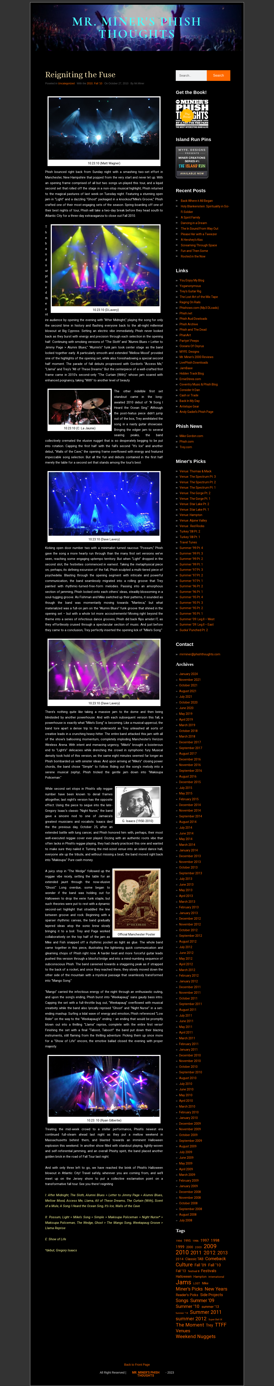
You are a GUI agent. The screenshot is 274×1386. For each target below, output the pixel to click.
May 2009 (185, 1163)
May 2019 (185, 713)
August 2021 (188, 691)
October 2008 (188, 1203)
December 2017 (190, 742)
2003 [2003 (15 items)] (198, 1247)
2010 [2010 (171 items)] (182, 1252)
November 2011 (190, 992)
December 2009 (190, 1123)
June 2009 (186, 1157)
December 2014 (190, 805)
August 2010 (188, 1078)
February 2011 (189, 1044)
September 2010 (190, 1072)
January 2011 (188, 1049)
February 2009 (189, 1180)
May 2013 (185, 890)
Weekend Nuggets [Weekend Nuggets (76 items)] (196, 1336)
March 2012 (187, 970)
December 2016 (190, 759)
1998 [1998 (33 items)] (215, 1240)
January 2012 (188, 981)
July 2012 (185, 947)
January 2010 (188, 1118)
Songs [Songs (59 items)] (182, 1300)
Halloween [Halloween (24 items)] (184, 1276)
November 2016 (190, 765)
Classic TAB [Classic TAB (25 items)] (194, 1259)
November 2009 (190, 1129)
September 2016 (190, 770)
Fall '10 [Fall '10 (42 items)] (214, 1265)
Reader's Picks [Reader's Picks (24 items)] (187, 1295)
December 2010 (190, 1055)
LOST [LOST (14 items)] (196, 1283)
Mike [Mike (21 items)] (205, 1283)
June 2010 (186, 1089)
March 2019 (187, 725)
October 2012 (188, 930)
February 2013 (189, 907)
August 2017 (188, 753)
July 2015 (185, 788)
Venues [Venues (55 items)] (183, 1330)
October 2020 (188, 702)
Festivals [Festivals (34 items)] (208, 1271)
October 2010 (188, 1066)
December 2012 (190, 918)
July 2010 (185, 1084)
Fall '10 (98, 83)
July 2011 (185, 1015)
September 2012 (190, 935)
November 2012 (190, 924)
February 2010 (189, 1112)
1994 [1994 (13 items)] (179, 1240)
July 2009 (185, 1152)
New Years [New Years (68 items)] (216, 1289)
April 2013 (186, 896)
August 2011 (188, 1009)
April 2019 (186, 719)
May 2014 (185, 839)
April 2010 (186, 1100)
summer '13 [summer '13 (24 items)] (210, 1307)
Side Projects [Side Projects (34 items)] (211, 1294)
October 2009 (188, 1135)
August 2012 (188, 941)
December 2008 (190, 1192)
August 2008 (188, 1214)
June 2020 (186, 708)
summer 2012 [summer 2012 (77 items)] (191, 1319)
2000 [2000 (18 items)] (189, 1247)
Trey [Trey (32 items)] (209, 1325)
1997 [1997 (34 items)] (204, 1240)
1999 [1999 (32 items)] (180, 1247)
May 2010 (185, 1095)
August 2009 (188, 1146)
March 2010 (187, 1106)
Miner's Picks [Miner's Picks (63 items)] (189, 1289)
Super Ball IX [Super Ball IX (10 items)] (215, 1319)
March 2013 (187, 901)
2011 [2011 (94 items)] (196, 1253)
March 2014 (187, 844)
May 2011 (185, 1027)
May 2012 (185, 958)
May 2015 (185, 793)
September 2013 (190, 873)
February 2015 (189, 799)
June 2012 (186, 953)
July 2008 (185, 1220)
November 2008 (190, 1197)
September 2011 (190, 1004)
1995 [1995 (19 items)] (187, 1241)
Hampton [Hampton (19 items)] (200, 1277)
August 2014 (188, 822)
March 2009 (187, 1174)
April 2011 (186, 1032)
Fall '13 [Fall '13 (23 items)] (181, 1271)
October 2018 (188, 731)
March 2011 (187, 1038)
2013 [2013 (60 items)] (222, 1252)
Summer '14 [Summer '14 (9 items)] (182, 1313)
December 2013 (190, 856)
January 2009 (188, 1186)
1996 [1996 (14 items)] (195, 1240)
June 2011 (186, 1021)
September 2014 (190, 816)
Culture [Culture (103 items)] (184, 1264)
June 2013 (186, 884)
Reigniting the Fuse (80, 74)
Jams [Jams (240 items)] (183, 1282)
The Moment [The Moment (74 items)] (190, 1325)
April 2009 (186, 1169)
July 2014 (185, 827)
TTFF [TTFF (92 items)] (220, 1325)
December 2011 (190, 987)
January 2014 (188, 850)
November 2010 (190, 1061)
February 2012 (189, 975)
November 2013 (190, 862)
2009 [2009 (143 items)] (210, 1246)
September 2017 (190, 748)
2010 (90, 83)
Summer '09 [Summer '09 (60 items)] (202, 1300)
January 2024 (188, 674)
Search (218, 75)
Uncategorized (66, 83)
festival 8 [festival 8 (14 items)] (193, 1271)
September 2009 (190, 1140)
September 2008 (190, 1209)
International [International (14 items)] (216, 1276)
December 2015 (190, 782)
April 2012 (186, 964)
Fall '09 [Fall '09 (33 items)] (200, 1265)
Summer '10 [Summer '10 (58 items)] (188, 1306)
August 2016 (188, 776)
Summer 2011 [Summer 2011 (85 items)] (206, 1312)
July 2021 (185, 696)
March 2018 (187, 736)
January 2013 (188, 913)
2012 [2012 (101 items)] (210, 1252)
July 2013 (185, 878)
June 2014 (186, 833)
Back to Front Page (137, 1364)
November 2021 (190, 679)
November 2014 (190, 810)
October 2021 (188, 685)
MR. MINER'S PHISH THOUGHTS (137, 28)
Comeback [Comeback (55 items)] (215, 1258)
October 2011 (188, 998)
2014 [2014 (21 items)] (179, 1259)
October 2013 (188, 867)
